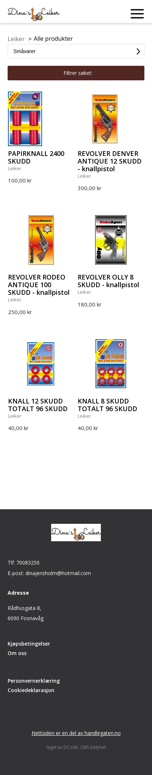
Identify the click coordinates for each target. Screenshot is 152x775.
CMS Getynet (93, 747)
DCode (70, 747)
